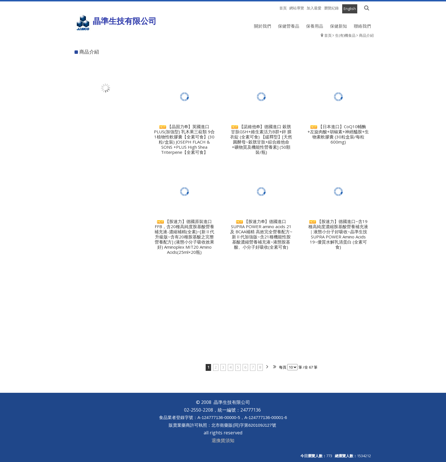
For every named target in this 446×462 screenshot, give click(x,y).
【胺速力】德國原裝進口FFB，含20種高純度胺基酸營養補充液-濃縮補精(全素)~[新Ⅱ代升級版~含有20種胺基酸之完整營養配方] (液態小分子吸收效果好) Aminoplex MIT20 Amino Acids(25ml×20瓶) (184, 237)
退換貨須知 (223, 440)
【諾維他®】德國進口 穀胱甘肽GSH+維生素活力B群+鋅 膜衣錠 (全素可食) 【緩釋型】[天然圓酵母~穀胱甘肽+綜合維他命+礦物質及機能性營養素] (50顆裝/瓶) (261, 139)
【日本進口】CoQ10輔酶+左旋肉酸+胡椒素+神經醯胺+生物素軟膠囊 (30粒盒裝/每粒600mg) (338, 134)
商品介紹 (366, 35)
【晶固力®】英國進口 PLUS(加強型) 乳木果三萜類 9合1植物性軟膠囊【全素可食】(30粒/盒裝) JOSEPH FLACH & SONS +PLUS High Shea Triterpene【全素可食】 (184, 139)
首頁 (328, 35)
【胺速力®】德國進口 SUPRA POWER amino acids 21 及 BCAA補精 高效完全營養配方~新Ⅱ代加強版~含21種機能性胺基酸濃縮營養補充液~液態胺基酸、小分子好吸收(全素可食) (261, 234)
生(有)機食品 (345, 35)
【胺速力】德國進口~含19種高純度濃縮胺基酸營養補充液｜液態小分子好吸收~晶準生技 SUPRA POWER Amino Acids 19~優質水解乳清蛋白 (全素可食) (338, 234)
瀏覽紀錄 (331, 8)
